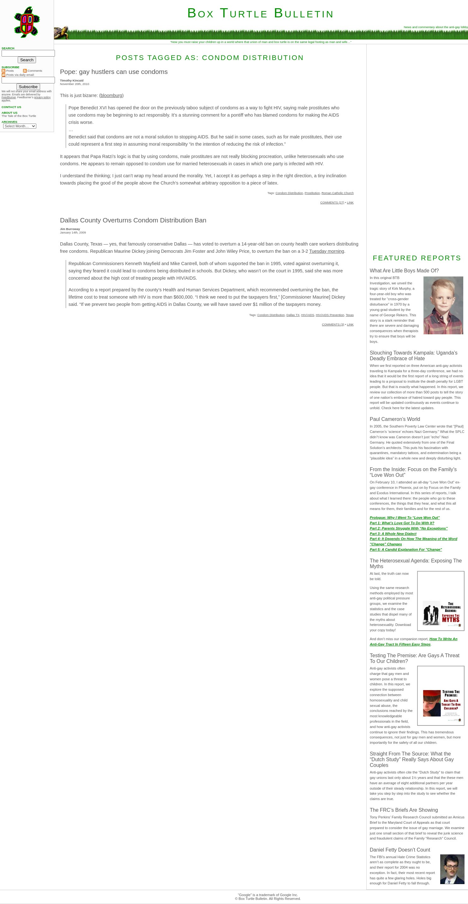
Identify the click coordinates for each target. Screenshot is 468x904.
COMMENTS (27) (332, 202)
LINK (350, 202)
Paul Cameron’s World (395, 419)
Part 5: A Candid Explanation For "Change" (406, 549)
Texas (350, 315)
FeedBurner (9, 97)
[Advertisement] (417, 148)
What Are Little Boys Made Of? (404, 270)
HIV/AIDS (307, 315)
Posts (8, 71)
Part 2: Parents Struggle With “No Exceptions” (409, 528)
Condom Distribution (289, 193)
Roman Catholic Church (337, 193)
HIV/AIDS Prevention (330, 315)
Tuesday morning (326, 251)
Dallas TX (292, 315)
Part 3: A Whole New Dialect (393, 534)
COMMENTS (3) (333, 324)
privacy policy (42, 97)
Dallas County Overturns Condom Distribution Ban (133, 220)
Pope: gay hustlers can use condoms (114, 71)
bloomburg (111, 95)
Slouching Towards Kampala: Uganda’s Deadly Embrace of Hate (414, 355)
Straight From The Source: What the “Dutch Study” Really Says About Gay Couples (412, 759)
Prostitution (312, 193)
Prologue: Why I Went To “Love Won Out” (405, 517)
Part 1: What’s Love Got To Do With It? (402, 523)
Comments (32, 71)
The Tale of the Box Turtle (19, 116)
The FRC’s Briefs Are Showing (404, 810)
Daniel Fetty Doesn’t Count (400, 849)
